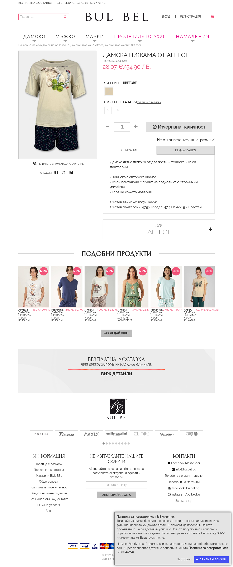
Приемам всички (211, 559)
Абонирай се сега (116, 495)
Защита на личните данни (49, 493)
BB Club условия (49, 505)
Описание (129, 150)
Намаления (193, 36)
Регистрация (190, 16)
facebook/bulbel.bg (185, 488)
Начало (23, 45)
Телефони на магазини (184, 482)
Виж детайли (116, 374)
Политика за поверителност (49, 487)
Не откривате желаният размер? (186, 139)
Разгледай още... (117, 333)
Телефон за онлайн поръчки (184, 475)
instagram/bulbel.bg (185, 494)
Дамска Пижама (80, 45)
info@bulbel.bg (186, 469)
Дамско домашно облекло (49, 45)
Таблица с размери (149, 102)
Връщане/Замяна (42, 499)
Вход (166, 16)
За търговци (184, 500)
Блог (49, 510)
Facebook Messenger (185, 463)
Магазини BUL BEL (49, 475)
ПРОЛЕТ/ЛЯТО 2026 (140, 36)
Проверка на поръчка (49, 469)
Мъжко (66, 36)
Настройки (184, 559)
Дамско (34, 36)
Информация (185, 150)
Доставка (61, 499)
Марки (95, 36)
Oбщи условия (49, 481)
